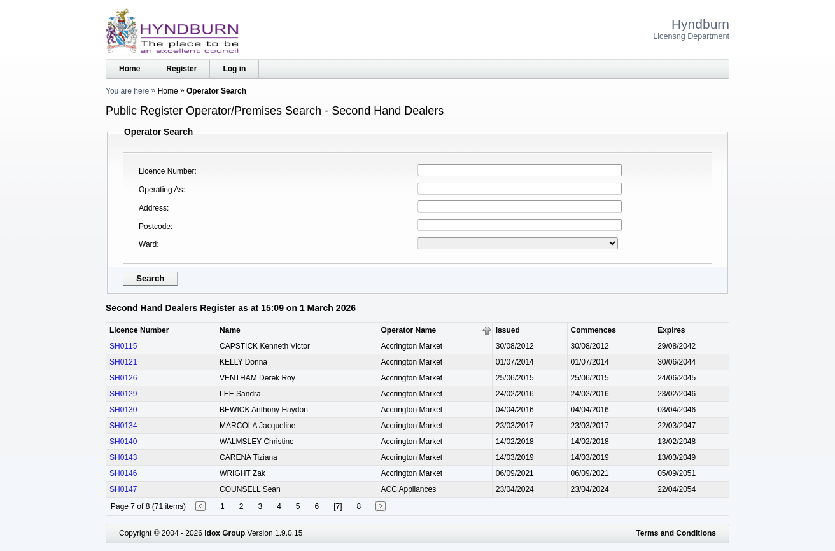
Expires (671, 330)
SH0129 (123, 393)
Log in (234, 68)
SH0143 (123, 457)
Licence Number (166, 171)
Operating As (161, 189)
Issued (508, 330)
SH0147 (123, 489)
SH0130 (123, 409)
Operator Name (408, 330)
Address (153, 208)
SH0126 (123, 377)
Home (129, 68)
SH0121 (123, 362)
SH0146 (123, 473)
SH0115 (123, 346)
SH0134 (123, 425)
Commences (593, 330)
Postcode (155, 226)
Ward (148, 244)
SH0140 (123, 441)
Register (181, 68)
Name (230, 330)
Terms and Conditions (676, 533)
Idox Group (224, 533)
